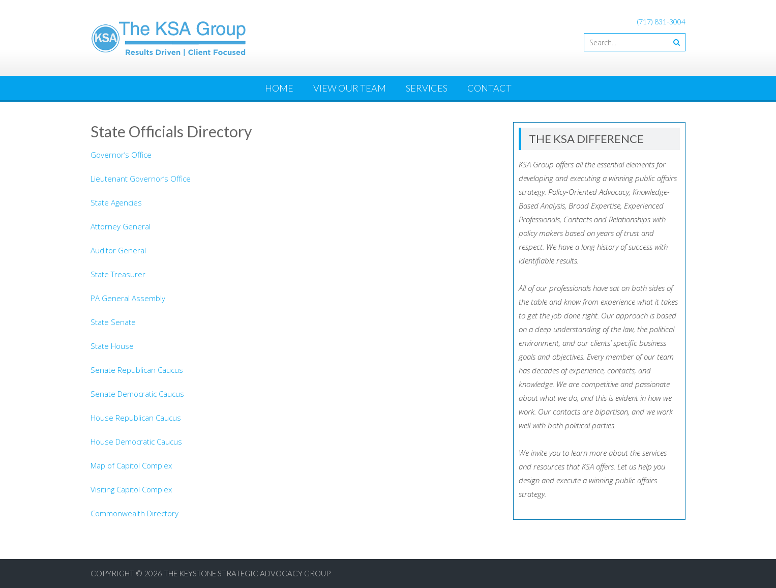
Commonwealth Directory (134, 513)
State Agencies (116, 202)
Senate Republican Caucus (137, 370)
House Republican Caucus (136, 418)
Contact (489, 88)
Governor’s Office (121, 155)
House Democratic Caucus (136, 441)
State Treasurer (118, 274)
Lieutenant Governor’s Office (141, 178)
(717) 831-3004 (661, 21)
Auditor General (118, 250)
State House (112, 346)
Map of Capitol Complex (131, 465)
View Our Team (349, 88)
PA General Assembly (128, 298)
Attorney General (121, 226)
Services (426, 88)
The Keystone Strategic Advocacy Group (247, 573)
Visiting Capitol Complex (131, 489)
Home (279, 88)
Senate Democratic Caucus (137, 394)
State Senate (113, 322)
